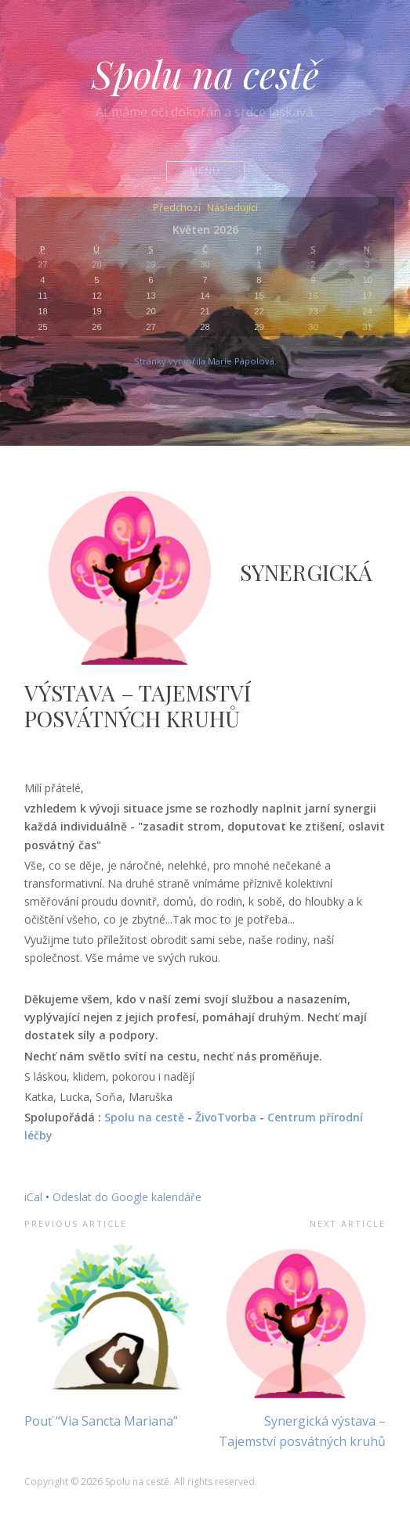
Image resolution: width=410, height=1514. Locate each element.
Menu (205, 171)
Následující (232, 208)
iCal (33, 1196)
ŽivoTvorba (225, 1117)
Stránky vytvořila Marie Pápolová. (205, 361)
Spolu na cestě (205, 73)
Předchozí (177, 208)
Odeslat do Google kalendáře (127, 1196)
